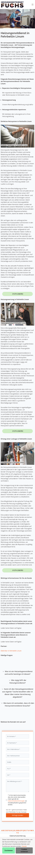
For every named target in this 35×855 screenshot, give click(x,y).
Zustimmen (8, 850)
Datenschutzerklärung (17, 836)
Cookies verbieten (24, 850)
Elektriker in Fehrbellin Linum (11, 651)
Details (24, 846)
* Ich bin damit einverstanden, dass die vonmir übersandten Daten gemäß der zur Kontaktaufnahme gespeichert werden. (17, 800)
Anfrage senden (17, 815)
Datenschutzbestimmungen (16, 801)
